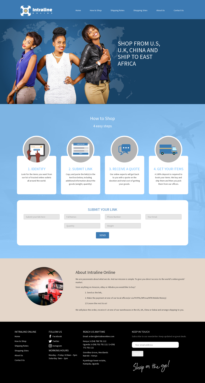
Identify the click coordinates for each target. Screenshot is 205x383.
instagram (57, 345)
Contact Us (179, 10)
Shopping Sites (140, 10)
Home (78, 10)
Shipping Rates (117, 10)
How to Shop (96, 10)
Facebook (57, 336)
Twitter (56, 341)
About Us (160, 10)
